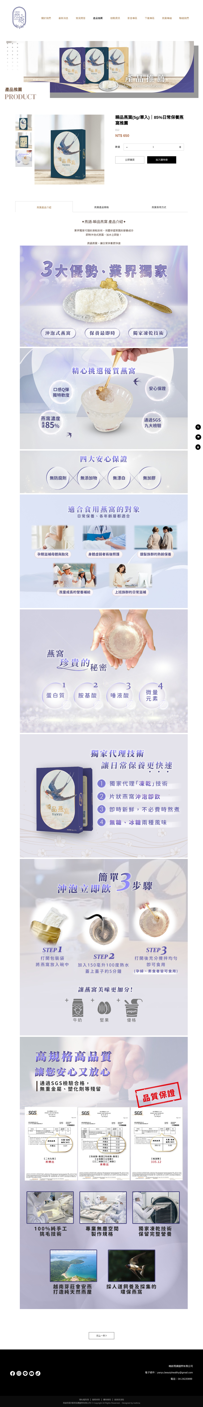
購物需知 (107, 1400)
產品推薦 (98, 18)
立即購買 (130, 160)
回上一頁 (102, 1335)
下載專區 (149, 18)
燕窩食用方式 (159, 207)
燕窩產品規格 (101, 207)
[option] (69, 150)
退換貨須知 (119, 1400)
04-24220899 (185, 1379)
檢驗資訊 (115, 18)
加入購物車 (162, 160)
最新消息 (63, 18)
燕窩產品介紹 (44, 207)
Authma (136, 1403)
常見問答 (80, 18)
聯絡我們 (184, 18)
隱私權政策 (84, 1400)
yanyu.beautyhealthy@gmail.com (175, 1372)
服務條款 (96, 1400)
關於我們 (46, 18)
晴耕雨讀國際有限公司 (181, 1366)
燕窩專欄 (167, 18)
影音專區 (132, 18)
